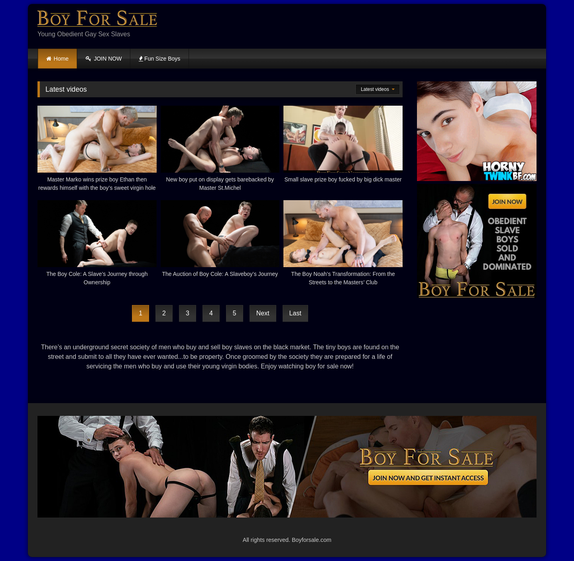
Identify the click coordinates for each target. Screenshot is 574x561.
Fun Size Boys (159, 58)
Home (61, 58)
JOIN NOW (104, 58)
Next (262, 313)
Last (295, 313)
